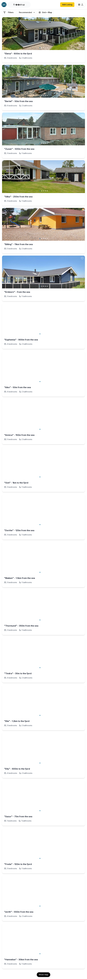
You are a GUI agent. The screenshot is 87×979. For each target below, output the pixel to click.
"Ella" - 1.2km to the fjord (16, 721)
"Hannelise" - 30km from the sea (21, 959)
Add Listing (67, 4)
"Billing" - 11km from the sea (18, 244)
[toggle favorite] (82, 20)
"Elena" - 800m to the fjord (18, 53)
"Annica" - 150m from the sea (19, 435)
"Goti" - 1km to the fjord (16, 482)
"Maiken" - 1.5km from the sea (19, 578)
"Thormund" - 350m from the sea (21, 625)
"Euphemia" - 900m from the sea (21, 339)
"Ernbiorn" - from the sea (17, 292)
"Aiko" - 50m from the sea (17, 387)
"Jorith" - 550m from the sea (18, 912)
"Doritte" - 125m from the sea (19, 530)
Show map (43, 974)
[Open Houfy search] (19, 5)
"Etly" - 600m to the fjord (17, 769)
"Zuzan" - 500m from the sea (19, 149)
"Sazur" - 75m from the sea (18, 816)
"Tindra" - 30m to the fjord (17, 673)
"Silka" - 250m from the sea (18, 196)
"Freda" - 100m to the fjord (18, 864)
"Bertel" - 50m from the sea (18, 101)
